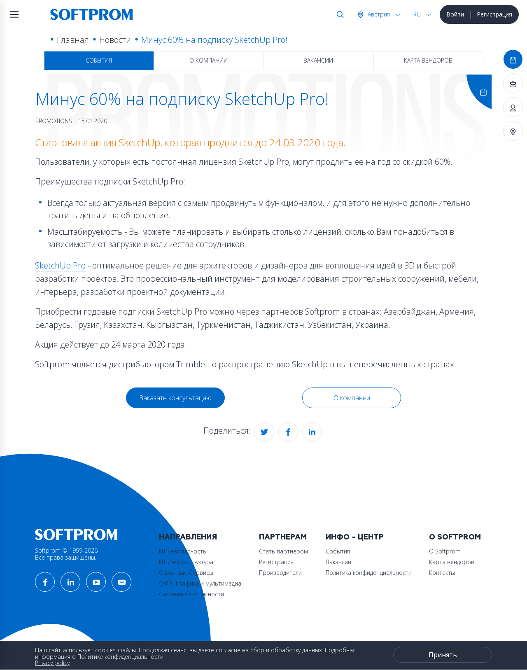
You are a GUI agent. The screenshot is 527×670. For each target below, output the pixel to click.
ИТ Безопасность (182, 551)
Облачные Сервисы (186, 573)
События (99, 60)
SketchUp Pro (60, 265)
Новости (115, 39)
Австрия (378, 14)
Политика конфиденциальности (369, 573)
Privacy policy (52, 663)
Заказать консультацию (176, 397)
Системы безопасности (191, 594)
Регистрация (494, 14)
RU (417, 14)
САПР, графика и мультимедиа (200, 583)
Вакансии (318, 60)
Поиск (338, 14)
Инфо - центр (355, 537)
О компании (208, 60)
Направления (188, 537)
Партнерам (283, 537)
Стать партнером (283, 551)
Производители (280, 573)
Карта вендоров (428, 60)
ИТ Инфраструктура (186, 562)
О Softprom (455, 537)
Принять (443, 654)
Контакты (442, 573)
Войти (455, 14)
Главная (73, 39)
